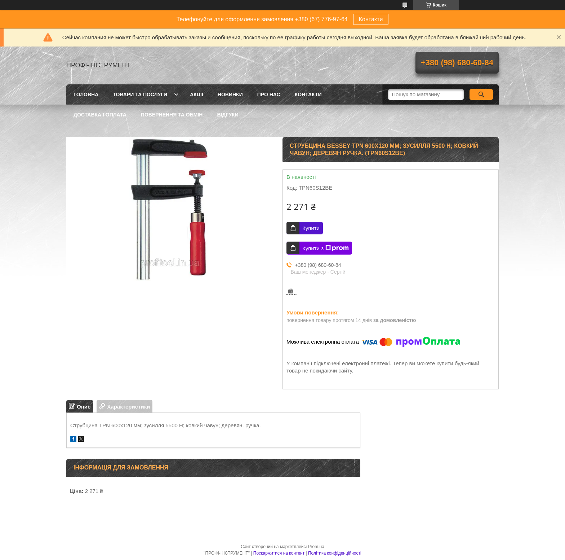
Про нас (268, 94)
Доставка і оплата (100, 115)
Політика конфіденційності (334, 553)
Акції (196, 94)
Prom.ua (316, 546)
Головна (86, 94)
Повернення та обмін (172, 115)
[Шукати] (481, 94)
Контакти (371, 19)
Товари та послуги (140, 94)
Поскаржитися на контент (278, 553)
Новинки (230, 94)
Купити (311, 228)
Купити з (325, 248)
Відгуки (227, 115)
